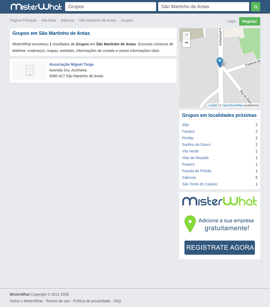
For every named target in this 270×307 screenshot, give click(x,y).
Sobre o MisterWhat (26, 301)
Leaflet (213, 105)
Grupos (127, 20)
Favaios (188, 131)
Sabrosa (67, 20)
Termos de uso (58, 301)
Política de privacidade (91, 301)
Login (231, 21)
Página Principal (23, 20)
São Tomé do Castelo (199, 184)
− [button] (186, 43)
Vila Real (48, 20)
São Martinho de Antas (97, 20)
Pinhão (188, 138)
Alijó (185, 125)
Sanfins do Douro (196, 144)
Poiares (188, 164)
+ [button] (186, 35)
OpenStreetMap (233, 105)
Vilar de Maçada (195, 158)
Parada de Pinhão (196, 171)
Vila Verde (190, 151)
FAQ (117, 301)
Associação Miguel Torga (71, 64)
